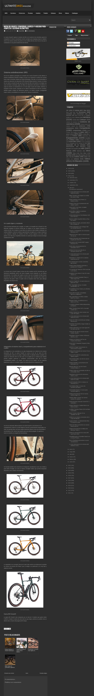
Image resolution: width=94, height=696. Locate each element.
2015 (69, 483)
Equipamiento (72, 138)
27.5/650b (76, 110)
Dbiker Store (78, 61)
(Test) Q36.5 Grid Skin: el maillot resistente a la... (77, 208)
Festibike (82, 139)
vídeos (87, 159)
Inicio (27, 655)
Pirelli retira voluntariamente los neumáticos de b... (77, 247)
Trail (70, 156)
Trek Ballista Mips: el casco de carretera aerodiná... (77, 386)
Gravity (82, 141)
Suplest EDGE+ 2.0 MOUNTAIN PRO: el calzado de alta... (79, 421)
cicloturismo (70, 128)
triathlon (76, 156)
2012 (69, 490)
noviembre (72, 180)
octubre (72, 182)
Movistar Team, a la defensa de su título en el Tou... (78, 301)
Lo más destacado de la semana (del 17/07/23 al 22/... (79, 254)
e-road (84, 134)
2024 (69, 173)
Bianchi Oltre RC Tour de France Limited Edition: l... (77, 367)
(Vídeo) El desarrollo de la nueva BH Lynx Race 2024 (79, 433)
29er (84, 110)
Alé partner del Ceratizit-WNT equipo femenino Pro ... (79, 243)
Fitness (88, 139)
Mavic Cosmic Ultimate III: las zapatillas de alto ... (77, 413)
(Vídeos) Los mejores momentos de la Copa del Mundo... (79, 417)
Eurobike (87, 138)
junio (71, 449)
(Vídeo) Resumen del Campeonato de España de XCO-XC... (79, 239)
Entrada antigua (43, 655)
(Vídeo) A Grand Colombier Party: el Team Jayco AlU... (78, 278)
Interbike (88, 141)
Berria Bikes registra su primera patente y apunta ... (77, 212)
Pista (74, 153)
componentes (77, 130)
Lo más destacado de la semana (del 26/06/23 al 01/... (79, 445)
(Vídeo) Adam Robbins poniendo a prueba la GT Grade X (78, 266)
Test (89, 155)
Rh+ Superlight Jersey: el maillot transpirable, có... (77, 285)
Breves (78, 117)
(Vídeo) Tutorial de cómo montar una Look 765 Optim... (79, 313)
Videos (67, 13)
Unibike (68, 159)
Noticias (68, 151)
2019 (69, 473)
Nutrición (79, 151)
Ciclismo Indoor (84, 124)
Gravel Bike (21, 31)
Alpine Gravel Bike (79, 115)
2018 (69, 475)
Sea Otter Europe (80, 155)
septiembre (73, 185)
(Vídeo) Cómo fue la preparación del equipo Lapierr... (78, 204)
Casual (74, 119)
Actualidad (69, 114)
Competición (84, 128)
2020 (69, 470)
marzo (71, 457)
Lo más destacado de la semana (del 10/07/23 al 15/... (79, 316)
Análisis (38, 13)
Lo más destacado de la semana (78, 144)
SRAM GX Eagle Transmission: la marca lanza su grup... (78, 347)
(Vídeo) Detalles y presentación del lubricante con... (78, 363)
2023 (69, 176)
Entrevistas (85, 135)
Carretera (13, 13)
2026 (69, 168)
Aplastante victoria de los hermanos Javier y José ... (78, 375)
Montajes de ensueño (72, 148)
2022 (69, 465)
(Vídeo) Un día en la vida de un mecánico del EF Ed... (77, 250)
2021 (69, 468)
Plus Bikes (83, 153)
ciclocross (82, 126)
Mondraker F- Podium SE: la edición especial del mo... (78, 258)
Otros (60, 13)
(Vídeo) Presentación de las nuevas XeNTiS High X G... (78, 394)
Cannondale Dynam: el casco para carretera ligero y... (78, 390)
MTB (6, 13)
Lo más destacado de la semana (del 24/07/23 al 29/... (79, 192)
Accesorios (82, 112)
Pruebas (30, 13)
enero (71, 461)
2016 (69, 480)
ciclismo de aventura (71, 122)
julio (71, 187)
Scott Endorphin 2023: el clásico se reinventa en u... (78, 382)
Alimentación (80, 114)
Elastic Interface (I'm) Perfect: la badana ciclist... (77, 200)
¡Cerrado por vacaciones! (76, 189)
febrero (72, 459)
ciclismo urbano (70, 126)
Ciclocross (22, 13)
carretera (86, 117)
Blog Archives (84, 35)
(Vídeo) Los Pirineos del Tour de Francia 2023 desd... (77, 340)
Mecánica (82, 146)
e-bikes (82, 132)
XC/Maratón (77, 161)
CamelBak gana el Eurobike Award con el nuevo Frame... (79, 437)
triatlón (85, 156)
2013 (69, 488)
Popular (70, 35)
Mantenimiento (70, 146)
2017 (69, 478)
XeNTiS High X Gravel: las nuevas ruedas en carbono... (78, 398)
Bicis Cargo (71, 117)
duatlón (75, 132)
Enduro (75, 136)
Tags (76, 35)
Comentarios (71, 45)
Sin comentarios (31, 31)
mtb (82, 148)
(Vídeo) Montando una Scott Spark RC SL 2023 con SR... (79, 328)
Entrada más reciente (9, 655)
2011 (69, 493)
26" (67, 110)
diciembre (72, 177)
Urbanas (53, 13)
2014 (69, 485)
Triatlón (46, 13)
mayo (71, 451)
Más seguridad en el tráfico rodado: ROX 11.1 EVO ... (78, 297)
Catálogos (75, 13)
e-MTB (76, 134)
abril (71, 454)
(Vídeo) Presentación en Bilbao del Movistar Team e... (78, 429)
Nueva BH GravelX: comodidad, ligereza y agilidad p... (77, 293)
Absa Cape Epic (70, 112)
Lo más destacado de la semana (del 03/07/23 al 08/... (79, 379)
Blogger (84, 103)
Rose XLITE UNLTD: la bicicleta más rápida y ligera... (79, 355)
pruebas (68, 155)
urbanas (76, 159)
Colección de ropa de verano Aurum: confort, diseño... (79, 332)
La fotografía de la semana (75, 143)
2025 (69, 171)
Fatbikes (72, 140)
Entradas (70, 42)
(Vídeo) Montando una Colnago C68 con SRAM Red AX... (78, 227)
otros (88, 151)
